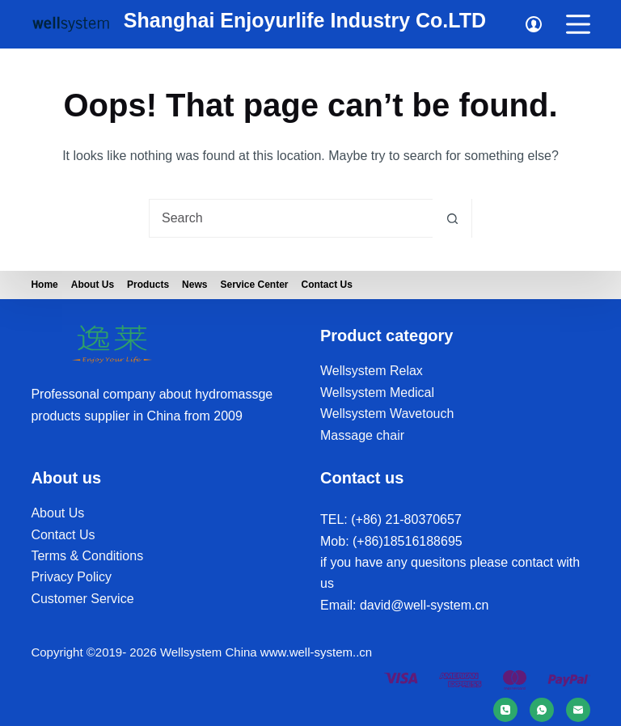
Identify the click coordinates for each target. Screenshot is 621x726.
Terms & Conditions (87, 556)
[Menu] (578, 24)
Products (148, 284)
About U (54, 513)
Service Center (254, 284)
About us (92, 284)
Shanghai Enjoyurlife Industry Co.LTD (305, 20)
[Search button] (452, 218)
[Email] (578, 710)
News (194, 284)
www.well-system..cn (316, 652)
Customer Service (82, 599)
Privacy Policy (71, 577)
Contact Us (327, 284)
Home (44, 284)
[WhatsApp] (542, 710)
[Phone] (505, 710)
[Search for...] (291, 218)
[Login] (534, 24)
